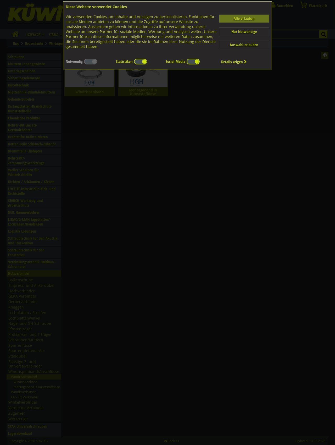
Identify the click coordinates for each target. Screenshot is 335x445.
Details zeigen (234, 61)
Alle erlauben (244, 18)
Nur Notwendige (244, 31)
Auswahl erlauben (244, 44)
